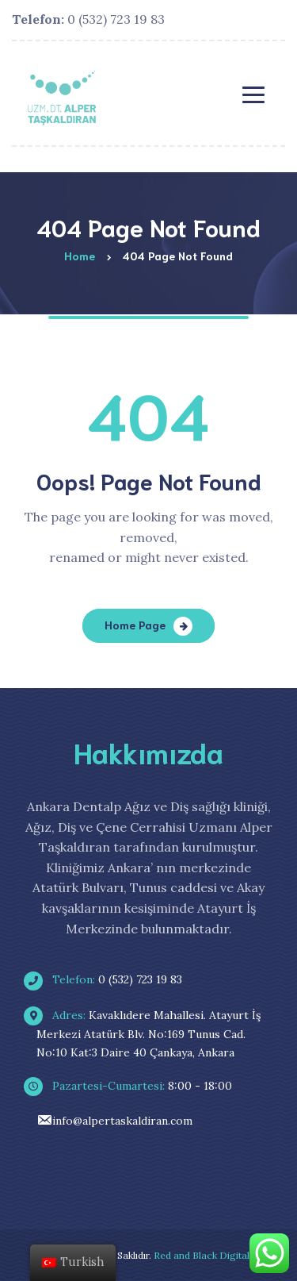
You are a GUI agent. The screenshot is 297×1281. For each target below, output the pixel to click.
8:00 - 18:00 (134, 1086)
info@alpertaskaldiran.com (114, 1121)
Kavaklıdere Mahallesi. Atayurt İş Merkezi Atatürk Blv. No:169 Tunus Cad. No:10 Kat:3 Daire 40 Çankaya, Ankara (148, 1034)
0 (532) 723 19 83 (88, 19)
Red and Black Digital (201, 1255)
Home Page (135, 624)
